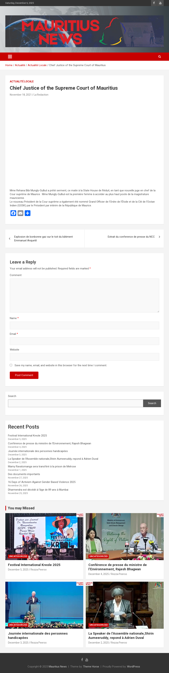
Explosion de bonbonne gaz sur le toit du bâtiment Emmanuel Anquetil (43, 238)
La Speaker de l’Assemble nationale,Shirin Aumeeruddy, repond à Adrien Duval (53, 458)
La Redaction (41, 94)
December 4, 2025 (98, 574)
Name (14, 318)
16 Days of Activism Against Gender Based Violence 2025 (41, 482)
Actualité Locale (22, 81)
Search (12, 396)
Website (14, 349)
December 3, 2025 (18, 642)
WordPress (133, 666)
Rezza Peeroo (39, 569)
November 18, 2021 (21, 94)
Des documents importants (24, 474)
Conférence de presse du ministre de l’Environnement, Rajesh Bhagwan (49, 443)
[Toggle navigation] (10, 57)
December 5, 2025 (18, 569)
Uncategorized (18, 556)
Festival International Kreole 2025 (27, 435)
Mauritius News (58, 666)
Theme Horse (91, 666)
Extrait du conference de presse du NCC (131, 236)
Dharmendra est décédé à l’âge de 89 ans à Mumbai (38, 489)
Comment (16, 275)
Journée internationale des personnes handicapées (38, 451)
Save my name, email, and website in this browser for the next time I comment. (61, 365)
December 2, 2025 (98, 642)
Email (14, 334)
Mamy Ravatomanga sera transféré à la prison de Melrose (42, 466)
